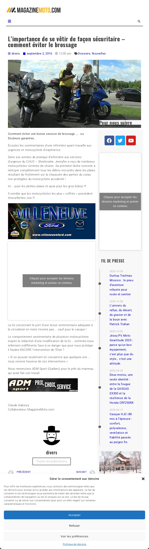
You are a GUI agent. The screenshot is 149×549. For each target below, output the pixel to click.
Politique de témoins (74, 544)
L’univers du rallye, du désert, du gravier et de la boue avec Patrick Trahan (121, 315)
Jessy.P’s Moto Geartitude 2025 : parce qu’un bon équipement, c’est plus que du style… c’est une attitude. (121, 349)
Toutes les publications (51, 461)
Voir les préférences (74, 536)
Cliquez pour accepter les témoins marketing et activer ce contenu (52, 280)
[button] (143, 479)
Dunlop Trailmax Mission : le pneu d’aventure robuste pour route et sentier (121, 285)
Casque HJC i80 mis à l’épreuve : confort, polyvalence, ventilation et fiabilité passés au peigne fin (121, 428)
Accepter (74, 515)
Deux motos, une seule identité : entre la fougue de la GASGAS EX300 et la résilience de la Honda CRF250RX (122, 388)
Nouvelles (99, 53)
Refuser (74, 525)
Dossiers (84, 53)
